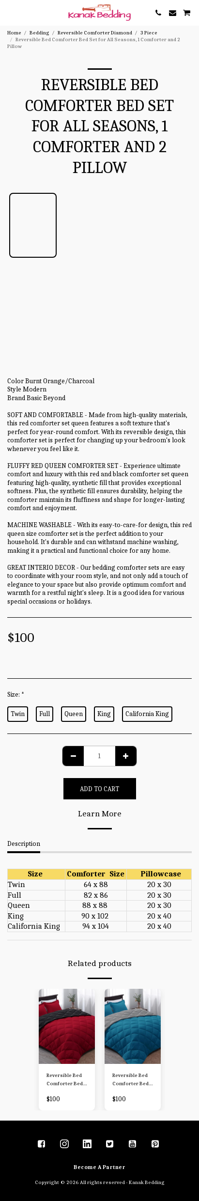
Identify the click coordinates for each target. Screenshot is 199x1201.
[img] (67, 1026)
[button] (10, 12)
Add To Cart (99, 789)
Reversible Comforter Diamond (95, 33)
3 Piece (148, 33)
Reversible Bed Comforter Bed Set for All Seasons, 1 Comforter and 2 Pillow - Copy (66, 1080)
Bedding (39, 33)
